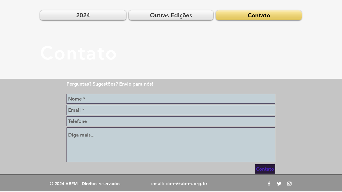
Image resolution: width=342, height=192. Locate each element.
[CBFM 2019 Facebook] (269, 184)
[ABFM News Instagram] (289, 184)
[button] (171, 15)
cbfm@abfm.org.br (187, 183)
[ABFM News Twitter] (279, 184)
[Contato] (265, 169)
